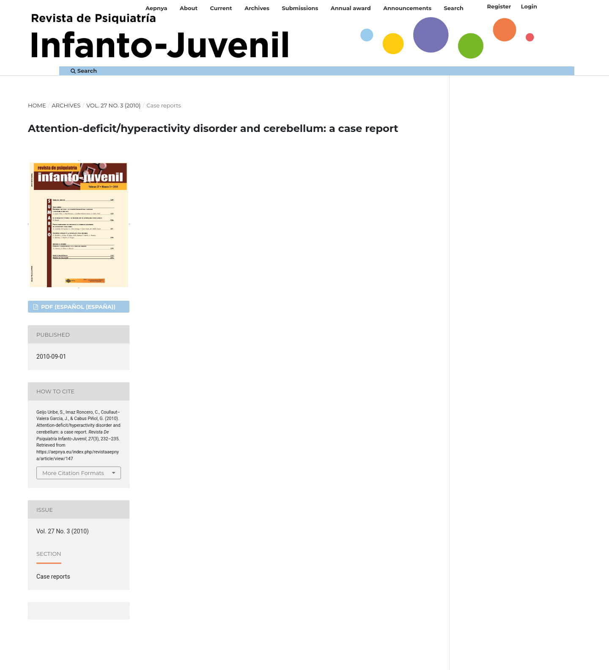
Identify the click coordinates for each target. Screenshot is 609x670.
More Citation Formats (73, 473)
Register (499, 6)
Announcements (407, 8)
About (189, 8)
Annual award (351, 8)
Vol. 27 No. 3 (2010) (113, 105)
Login (529, 6)
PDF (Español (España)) (77, 306)
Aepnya (156, 8)
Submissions (300, 8)
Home (37, 105)
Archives (256, 8)
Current (221, 8)
